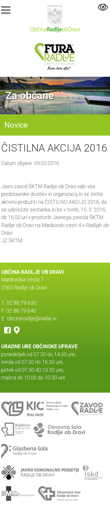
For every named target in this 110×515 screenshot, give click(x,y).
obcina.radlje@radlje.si (31, 318)
